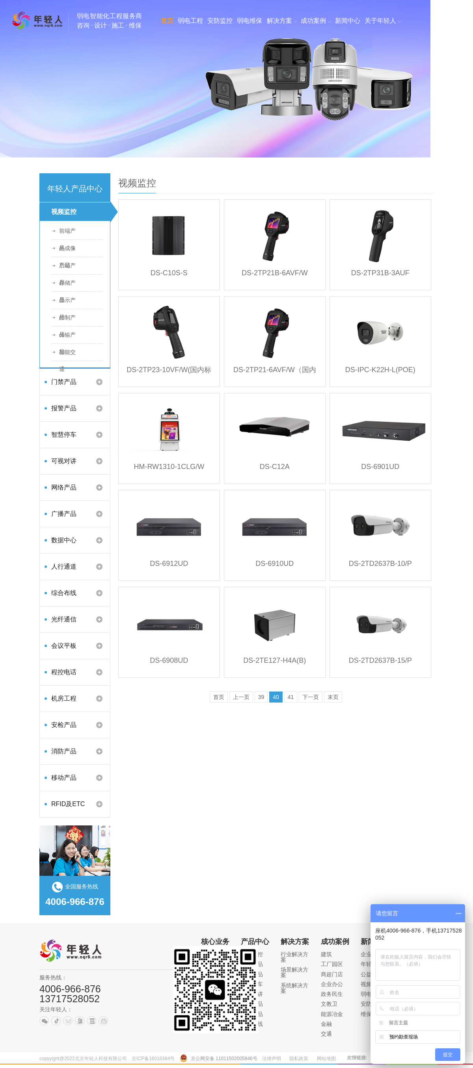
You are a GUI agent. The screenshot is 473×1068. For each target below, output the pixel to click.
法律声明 (271, 1058)
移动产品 (63, 777)
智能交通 (67, 355)
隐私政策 (298, 1058)
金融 (326, 1024)
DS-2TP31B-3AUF (380, 273)
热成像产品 (67, 251)
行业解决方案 (294, 956)
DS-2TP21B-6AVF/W (275, 273)
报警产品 (63, 408)
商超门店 (332, 974)
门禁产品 (63, 381)
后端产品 (67, 268)
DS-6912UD (169, 563)
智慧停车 (63, 434)
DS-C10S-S (169, 273)
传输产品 (67, 337)
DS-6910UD (274, 563)
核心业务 (215, 941)
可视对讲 (63, 461)
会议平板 (63, 645)
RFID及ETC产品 (68, 807)
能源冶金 (332, 1014)
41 (291, 697)
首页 (218, 697)
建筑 (326, 954)
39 (261, 697)
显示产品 (67, 303)
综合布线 (63, 593)
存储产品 (67, 285)
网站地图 (326, 1058)
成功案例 (335, 941)
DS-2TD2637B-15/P (380, 660)
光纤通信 (63, 619)
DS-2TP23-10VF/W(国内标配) (169, 372)
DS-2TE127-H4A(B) (274, 660)
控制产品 (67, 320)
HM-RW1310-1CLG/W (169, 467)
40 (276, 697)
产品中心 (255, 941)
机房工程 (63, 698)
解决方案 (295, 941)
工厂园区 (332, 964)
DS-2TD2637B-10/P (380, 563)
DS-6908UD (169, 660)
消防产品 (63, 751)
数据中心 (63, 540)
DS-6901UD (380, 467)
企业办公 (332, 984)
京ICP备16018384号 (153, 1058)
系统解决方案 (294, 988)
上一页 (241, 697)
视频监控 (63, 211)
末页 (333, 697)
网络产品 (63, 487)
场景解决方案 (294, 972)
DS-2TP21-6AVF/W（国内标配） (274, 372)
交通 (326, 1033)
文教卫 (329, 1004)
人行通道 (63, 566)
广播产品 (63, 513)
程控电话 (63, 672)
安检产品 (63, 724)
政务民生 (332, 994)
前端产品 (67, 233)
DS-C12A (275, 467)
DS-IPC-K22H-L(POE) (380, 370)
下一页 (310, 697)
